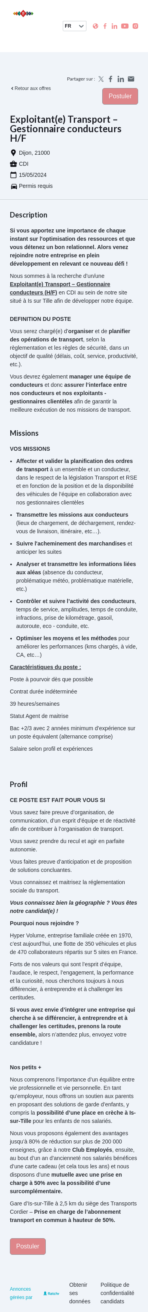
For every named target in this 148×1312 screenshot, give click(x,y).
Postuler (120, 96)
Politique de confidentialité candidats (118, 1293)
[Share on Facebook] (110, 79)
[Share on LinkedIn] (121, 79)
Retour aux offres (30, 88)
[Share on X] (100, 79)
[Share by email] (131, 79)
